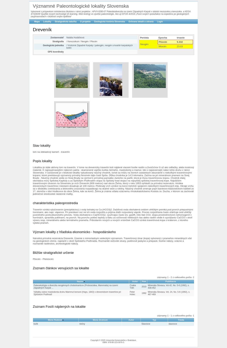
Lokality (47, 21)
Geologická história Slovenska (109, 21)
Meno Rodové (55, 320)
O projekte (85, 21)
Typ (154, 320)
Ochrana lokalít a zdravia (140, 21)
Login (160, 21)
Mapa (37, 21)
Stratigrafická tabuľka (65, 21)
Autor (135, 281)
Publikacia (170, 281)
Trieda (181, 320)
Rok (144, 281)
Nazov (80, 281)
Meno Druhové (100, 320)
